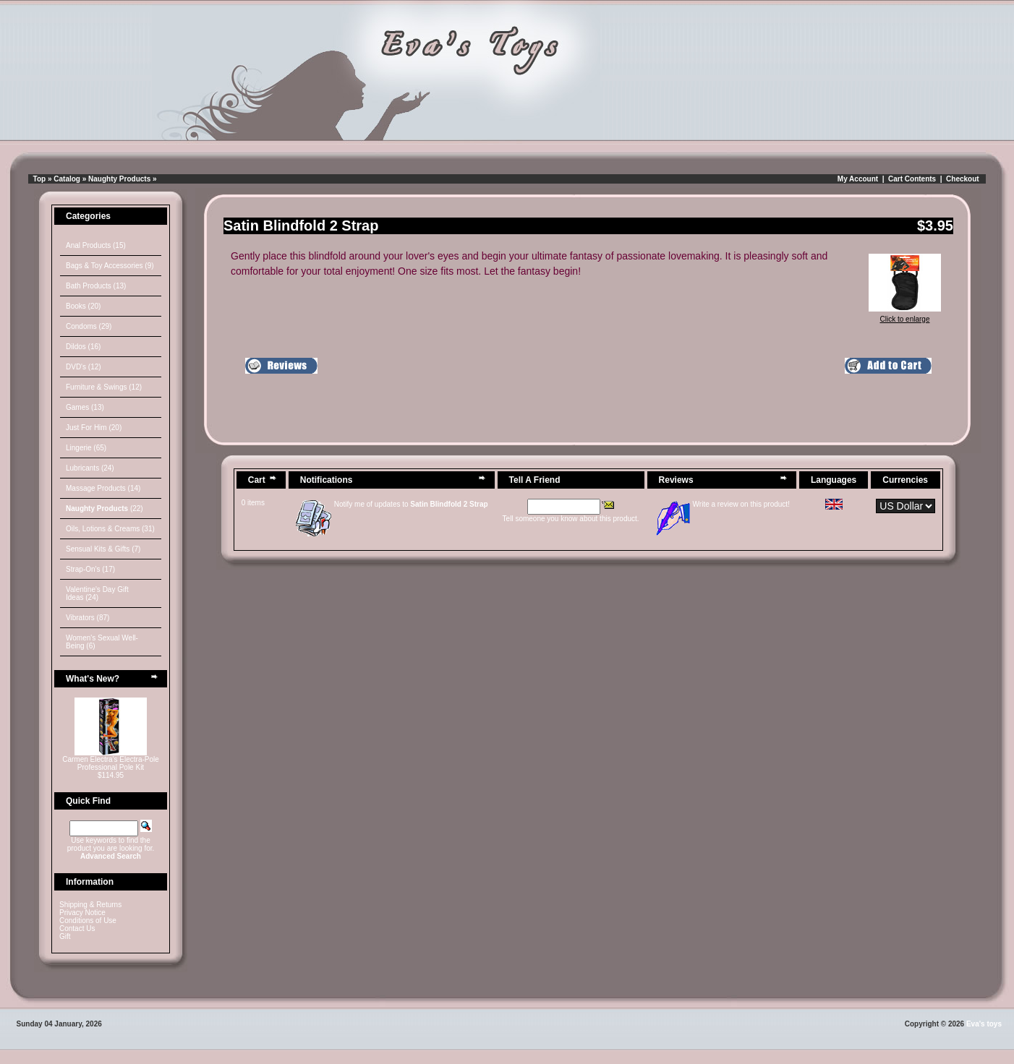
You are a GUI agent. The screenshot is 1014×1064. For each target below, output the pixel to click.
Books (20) (83, 306)
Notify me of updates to (411, 504)
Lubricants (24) (90, 468)
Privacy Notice (82, 913)
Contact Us (77, 928)
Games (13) (85, 407)
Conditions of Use (87, 920)
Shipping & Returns (90, 905)
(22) (104, 508)
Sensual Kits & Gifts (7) (103, 549)
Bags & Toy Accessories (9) (110, 266)
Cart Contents (912, 179)
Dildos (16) (83, 347)
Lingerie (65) (86, 448)
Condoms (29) (88, 326)
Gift (65, 936)
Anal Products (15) (96, 245)
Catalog (67, 179)
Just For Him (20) (94, 428)
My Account (858, 179)
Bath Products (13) (96, 286)
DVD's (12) (83, 367)
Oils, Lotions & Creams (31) (110, 529)
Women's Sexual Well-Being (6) (102, 642)
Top (39, 179)
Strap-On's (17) (90, 569)
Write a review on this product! (741, 504)
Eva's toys (984, 1024)
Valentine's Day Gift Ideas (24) (97, 593)
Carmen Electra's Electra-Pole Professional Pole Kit (110, 763)
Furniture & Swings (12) (104, 387)
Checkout (962, 179)
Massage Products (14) (103, 488)
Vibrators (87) (87, 618)
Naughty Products (119, 179)
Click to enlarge (905, 316)
